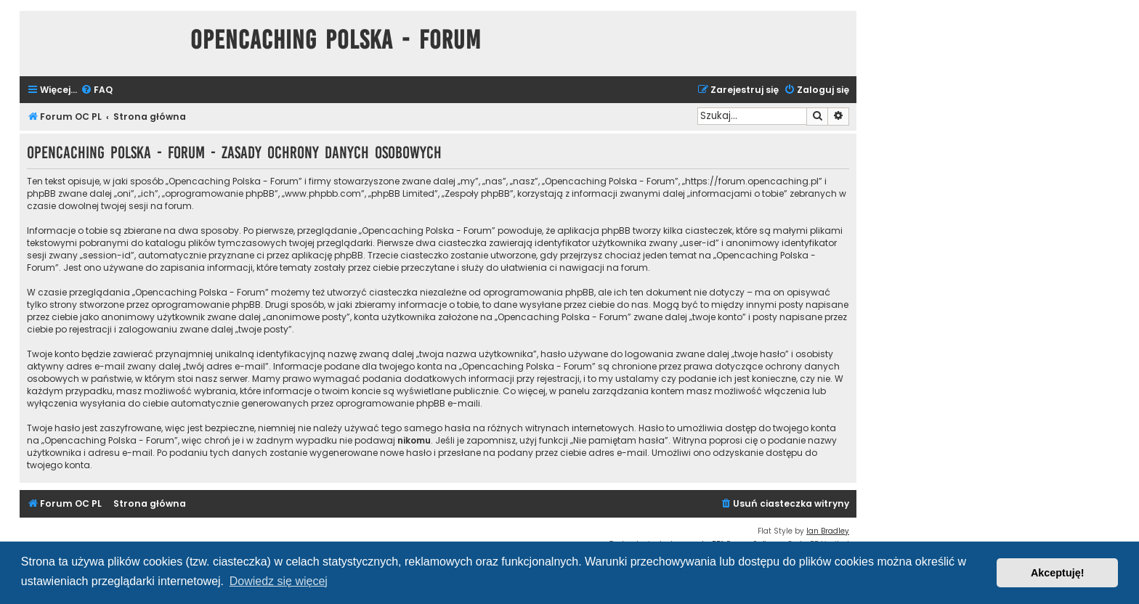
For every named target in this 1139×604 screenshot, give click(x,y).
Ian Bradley (827, 531)
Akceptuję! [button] (1058, 573)
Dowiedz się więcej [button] (279, 581)
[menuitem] (97, 90)
